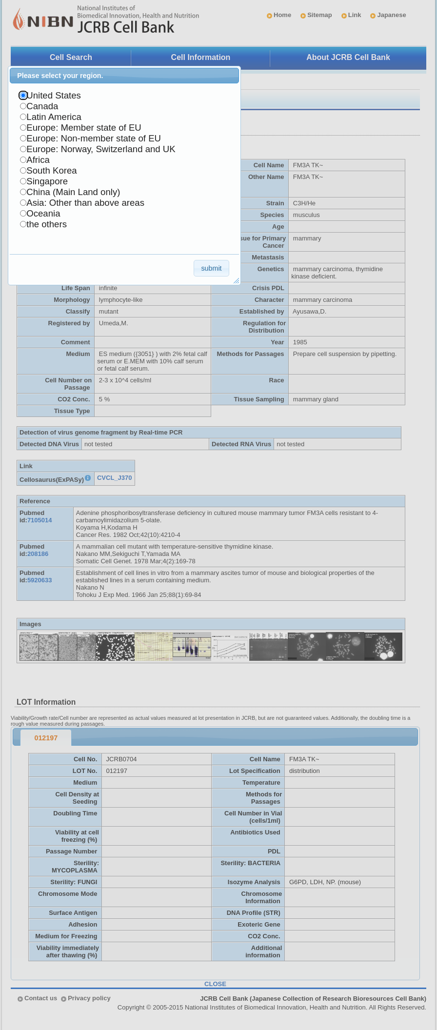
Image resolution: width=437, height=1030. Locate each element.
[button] (211, 268)
